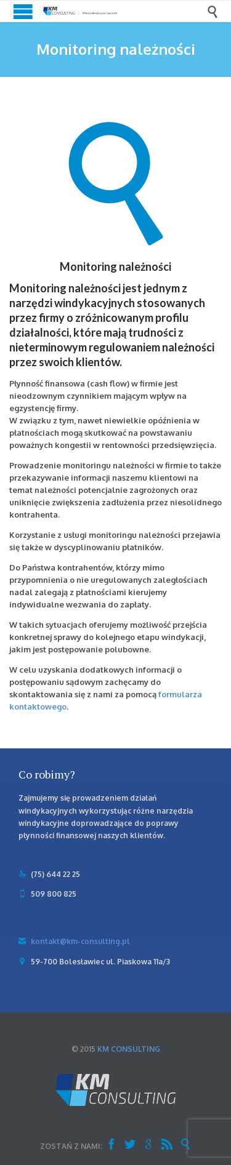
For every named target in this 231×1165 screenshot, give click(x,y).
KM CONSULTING (128, 1049)
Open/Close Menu (23, 11)
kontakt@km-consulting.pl (74, 941)
